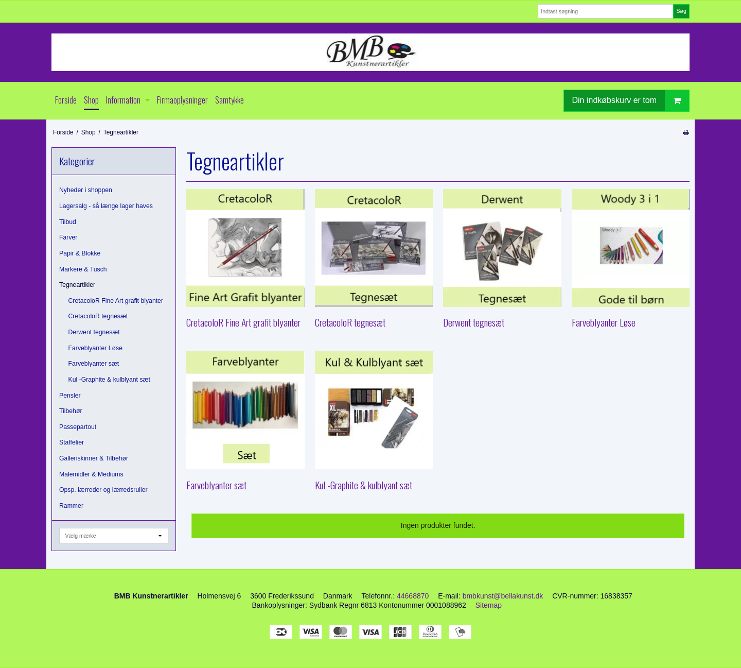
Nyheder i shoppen (85, 190)
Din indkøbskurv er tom (631, 100)
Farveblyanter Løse (95, 348)
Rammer (71, 505)
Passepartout (77, 427)
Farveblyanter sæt (93, 363)
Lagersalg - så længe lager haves (106, 206)
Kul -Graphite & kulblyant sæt (109, 379)
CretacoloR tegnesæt (98, 316)
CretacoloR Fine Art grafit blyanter (116, 300)
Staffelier (71, 442)
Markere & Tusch (83, 269)
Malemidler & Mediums (91, 474)
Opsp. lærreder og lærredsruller (103, 489)
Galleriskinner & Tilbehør (93, 458)
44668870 (413, 596)
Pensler (70, 395)
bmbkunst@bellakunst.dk (503, 596)
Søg (681, 11)
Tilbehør (70, 411)
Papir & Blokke (79, 253)
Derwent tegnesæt (94, 332)
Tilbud (67, 222)
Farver (68, 237)
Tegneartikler (77, 284)
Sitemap (488, 605)
